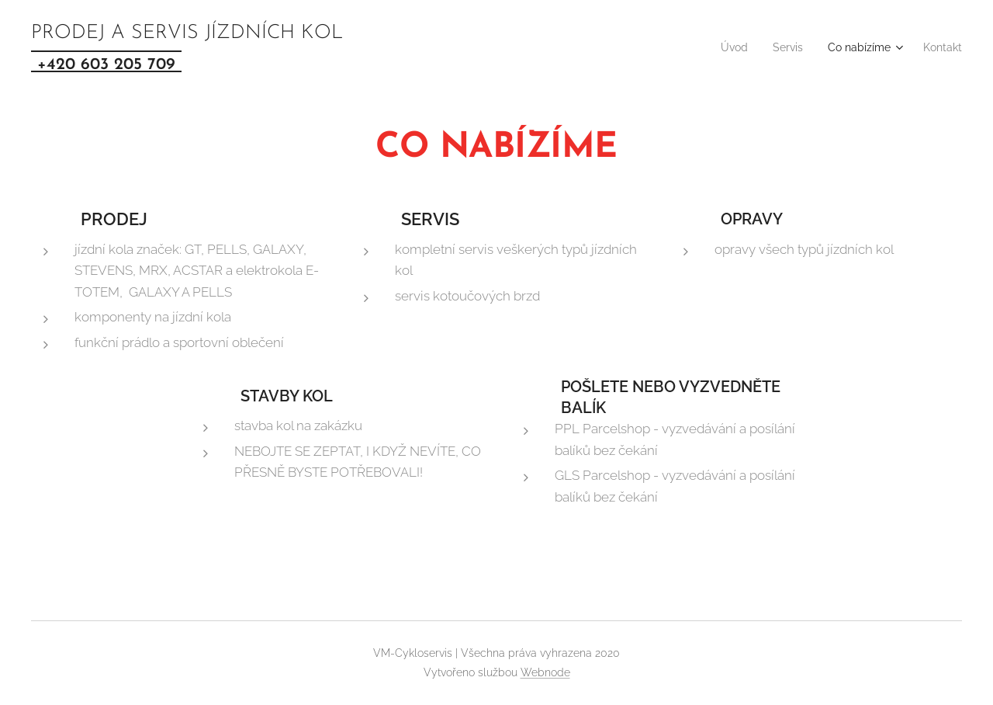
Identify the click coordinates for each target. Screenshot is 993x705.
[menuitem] (718, 47)
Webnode (545, 672)
